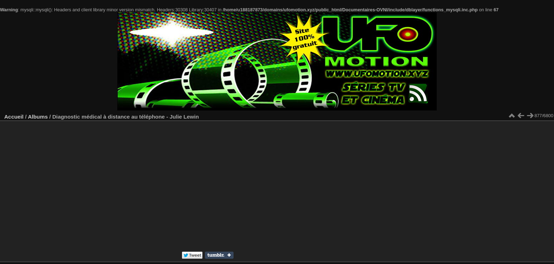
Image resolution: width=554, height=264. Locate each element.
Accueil (14, 117)
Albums (38, 117)
